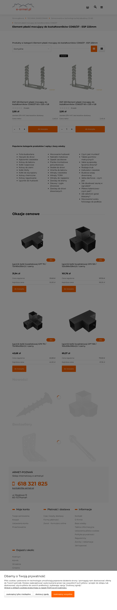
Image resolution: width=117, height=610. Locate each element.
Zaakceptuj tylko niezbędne (18, 594)
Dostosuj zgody (42, 594)
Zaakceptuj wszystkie (63, 594)
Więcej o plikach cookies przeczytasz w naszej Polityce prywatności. (35, 588)
